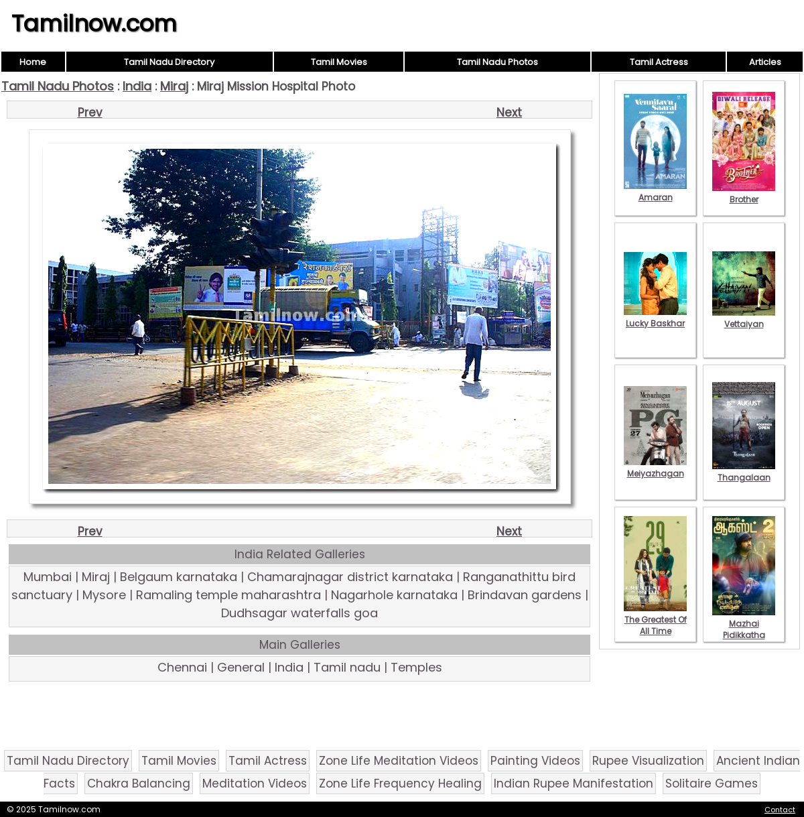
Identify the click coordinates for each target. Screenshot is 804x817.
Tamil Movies (339, 62)
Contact (779, 809)
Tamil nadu (347, 667)
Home (32, 62)
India (137, 86)
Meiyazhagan (655, 467)
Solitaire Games (711, 783)
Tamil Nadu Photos (497, 62)
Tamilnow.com (94, 23)
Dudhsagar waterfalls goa (299, 613)
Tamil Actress (659, 62)
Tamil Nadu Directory (169, 62)
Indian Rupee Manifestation (573, 783)
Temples (416, 667)
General (241, 667)
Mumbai (47, 576)
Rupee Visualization (648, 761)
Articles (765, 62)
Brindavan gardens (525, 594)
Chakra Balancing (138, 783)
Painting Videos (535, 761)
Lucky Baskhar (655, 317)
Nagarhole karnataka (394, 594)
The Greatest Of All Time (655, 620)
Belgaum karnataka (178, 576)
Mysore (104, 594)
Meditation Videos (254, 783)
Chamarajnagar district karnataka (350, 576)
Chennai (182, 667)
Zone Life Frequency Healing (400, 783)
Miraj (174, 86)
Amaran (655, 191)
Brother (743, 193)
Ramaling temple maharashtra (228, 594)
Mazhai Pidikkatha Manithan (743, 629)
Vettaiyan (743, 318)
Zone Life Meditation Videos (398, 761)
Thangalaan (743, 471)
